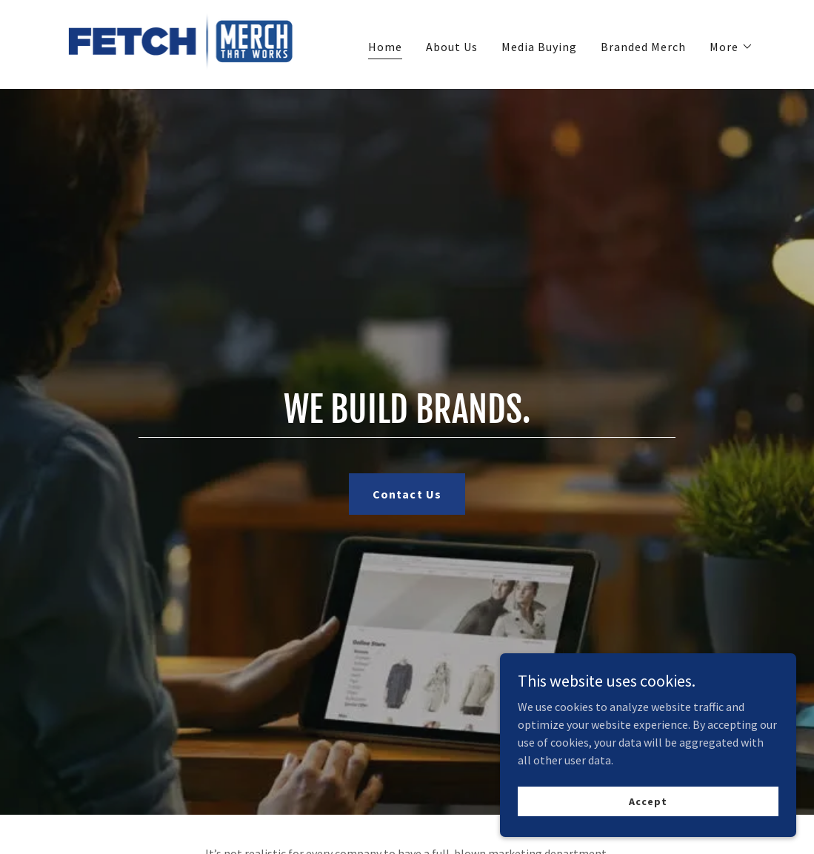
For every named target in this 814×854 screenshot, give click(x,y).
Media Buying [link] (539, 46)
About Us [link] (452, 46)
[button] (731, 47)
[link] (182, 43)
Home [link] (385, 46)
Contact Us (407, 494)
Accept (648, 800)
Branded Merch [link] (643, 46)
